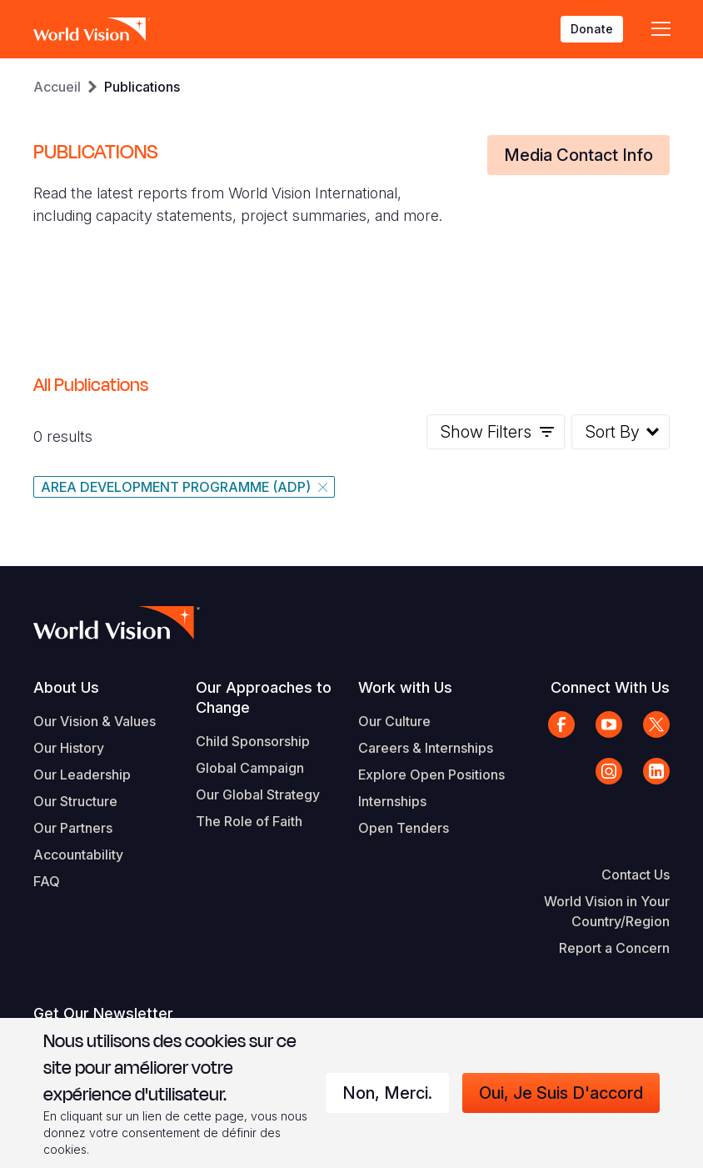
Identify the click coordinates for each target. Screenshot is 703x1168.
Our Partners (72, 828)
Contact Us (635, 874)
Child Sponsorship (253, 741)
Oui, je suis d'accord (561, 1093)
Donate (592, 29)
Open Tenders (403, 828)
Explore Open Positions (431, 774)
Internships (392, 801)
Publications (142, 86)
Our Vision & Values (94, 721)
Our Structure (75, 801)
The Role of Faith (249, 821)
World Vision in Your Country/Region (607, 911)
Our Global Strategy (258, 794)
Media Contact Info (578, 155)
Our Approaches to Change (264, 697)
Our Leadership (82, 774)
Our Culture (394, 721)
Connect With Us (610, 687)
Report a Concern (614, 948)
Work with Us (405, 687)
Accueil (57, 86)
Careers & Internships (425, 747)
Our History (68, 747)
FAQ (46, 881)
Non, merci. (387, 1093)
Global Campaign (250, 767)
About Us (66, 687)
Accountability (78, 854)
